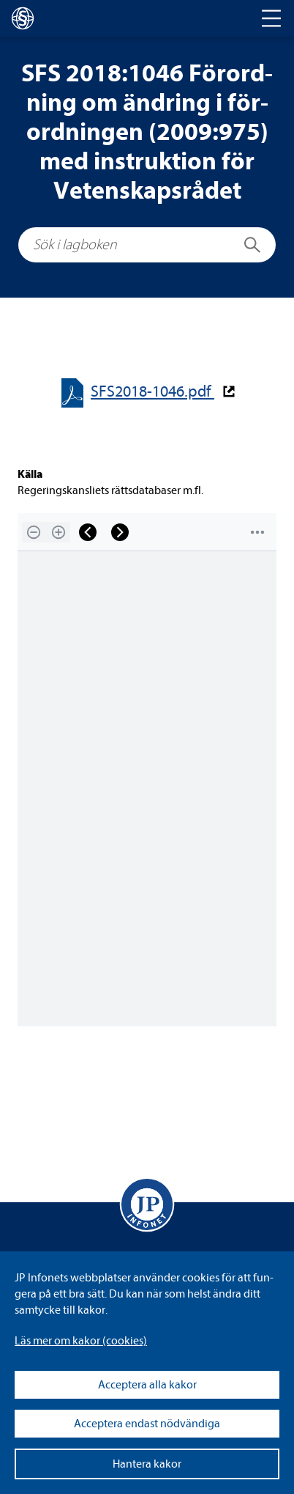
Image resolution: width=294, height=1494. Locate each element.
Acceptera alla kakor (147, 1384)
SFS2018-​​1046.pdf (152, 392)
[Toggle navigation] (271, 18)
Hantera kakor (147, 1464)
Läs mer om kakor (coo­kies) (81, 1340)
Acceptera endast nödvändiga (147, 1423)
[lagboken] (22, 18)
